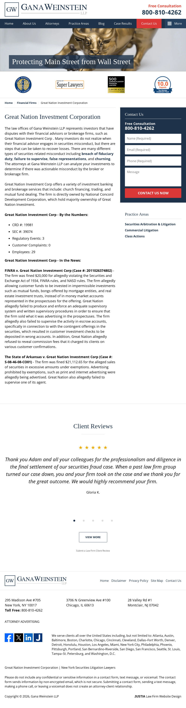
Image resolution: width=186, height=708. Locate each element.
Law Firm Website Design (157, 696)
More (178, 23)
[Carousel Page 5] (112, 520)
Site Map (157, 581)
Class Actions (135, 236)
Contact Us (149, 23)
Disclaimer (118, 581)
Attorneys (52, 23)
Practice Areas (79, 23)
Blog (101, 23)
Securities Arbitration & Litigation (150, 224)
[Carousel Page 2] (83, 520)
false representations (67, 158)
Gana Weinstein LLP (45, 696)
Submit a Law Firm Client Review (93, 550)
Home (9, 23)
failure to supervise (31, 158)
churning (102, 158)
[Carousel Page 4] (102, 520)
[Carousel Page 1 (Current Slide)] (74, 520)
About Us (29, 23)
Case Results (123, 23)
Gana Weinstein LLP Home (46, 9)
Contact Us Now (153, 193)
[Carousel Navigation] (93, 520)
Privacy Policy (138, 581)
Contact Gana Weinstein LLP (161, 9)
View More (93, 537)
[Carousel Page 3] (93, 520)
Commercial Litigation (141, 230)
